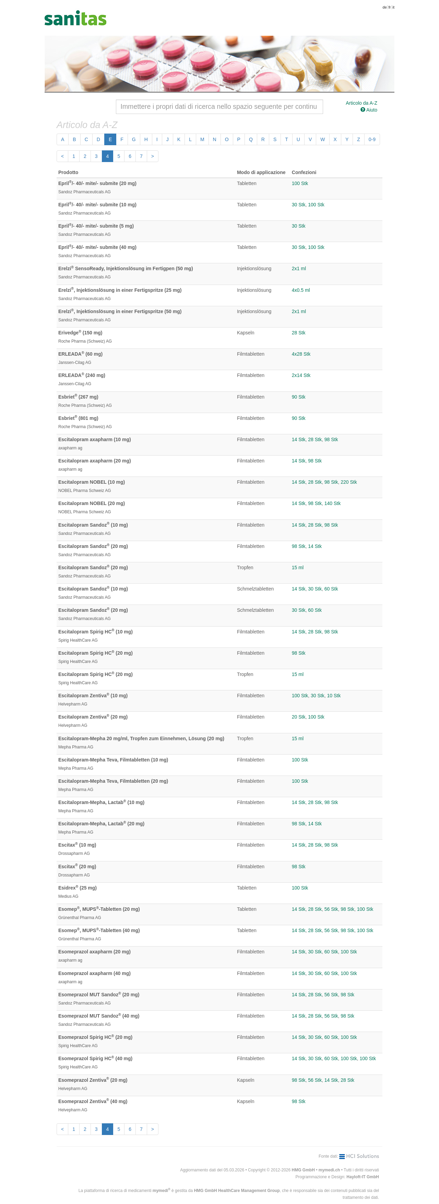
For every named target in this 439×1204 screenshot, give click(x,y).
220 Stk (349, 482)
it (394, 7)
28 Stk (299, 332)
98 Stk (331, 439)
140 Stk (332, 503)
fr (390, 7)
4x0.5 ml (301, 290)
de (385, 7)
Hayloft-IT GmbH (362, 1176)
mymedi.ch (329, 1170)
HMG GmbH (303, 1170)
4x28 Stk (301, 354)
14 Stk (299, 439)
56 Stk (331, 909)
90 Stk (299, 397)
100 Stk (300, 183)
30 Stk (299, 204)
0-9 (372, 139)
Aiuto (368, 110)
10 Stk (334, 695)
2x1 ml (299, 268)
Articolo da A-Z (361, 103)
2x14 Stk (301, 375)
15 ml (298, 567)
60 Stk (331, 589)
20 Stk (299, 717)
